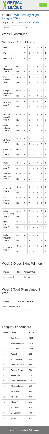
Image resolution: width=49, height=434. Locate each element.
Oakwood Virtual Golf (28, 22)
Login (43, 5)
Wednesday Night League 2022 (20, 16)
